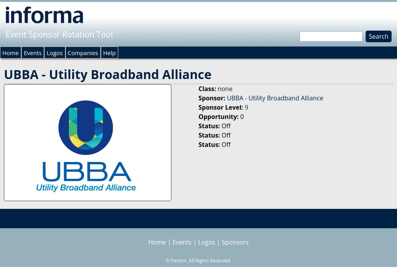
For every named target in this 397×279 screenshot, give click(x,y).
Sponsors (235, 242)
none (224, 88)
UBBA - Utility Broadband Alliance (275, 98)
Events (32, 53)
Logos (54, 53)
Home (10, 53)
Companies (83, 53)
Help (109, 53)
